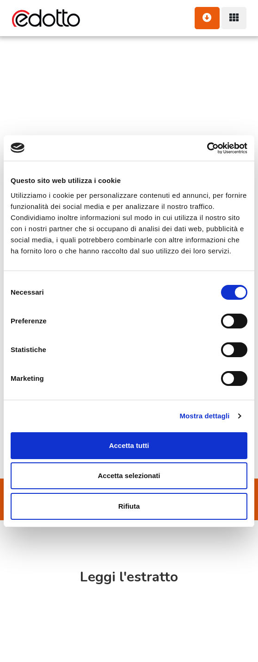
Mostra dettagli (204, 416)
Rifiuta (129, 506)
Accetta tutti (129, 445)
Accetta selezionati (129, 475)
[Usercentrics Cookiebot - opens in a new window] (206, 148)
